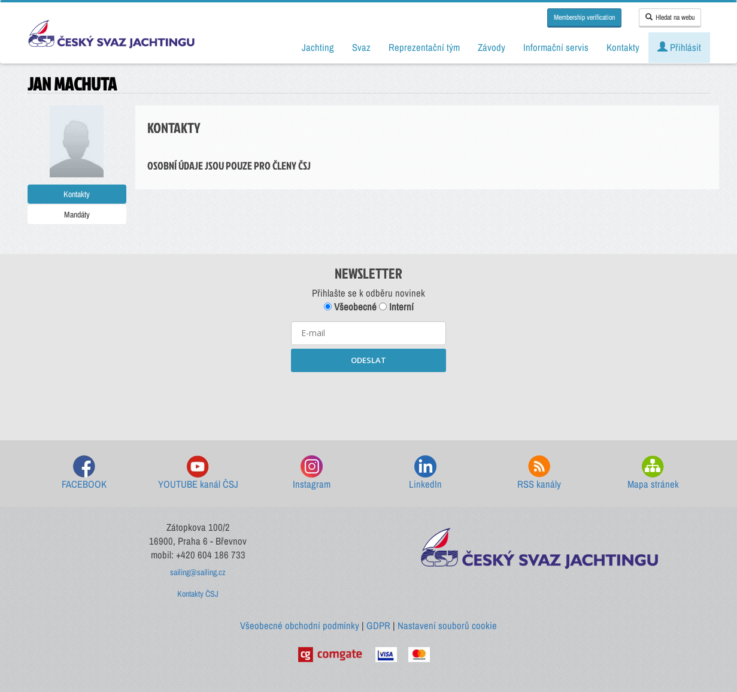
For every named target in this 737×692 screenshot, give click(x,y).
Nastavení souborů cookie (447, 625)
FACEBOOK (84, 473)
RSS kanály (539, 473)
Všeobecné (350, 306)
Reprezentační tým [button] (424, 47)
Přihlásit (679, 47)
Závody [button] (491, 47)
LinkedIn (425, 473)
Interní (396, 306)
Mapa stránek (653, 473)
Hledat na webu (669, 17)
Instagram (311, 473)
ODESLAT (368, 360)
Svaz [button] (361, 47)
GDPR (378, 625)
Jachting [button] (318, 47)
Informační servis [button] (556, 47)
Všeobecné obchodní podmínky (299, 625)
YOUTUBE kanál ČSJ (198, 473)
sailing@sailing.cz (198, 572)
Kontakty (76, 194)
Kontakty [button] (622, 47)
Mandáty (77, 214)
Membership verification (584, 17)
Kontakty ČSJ (198, 593)
